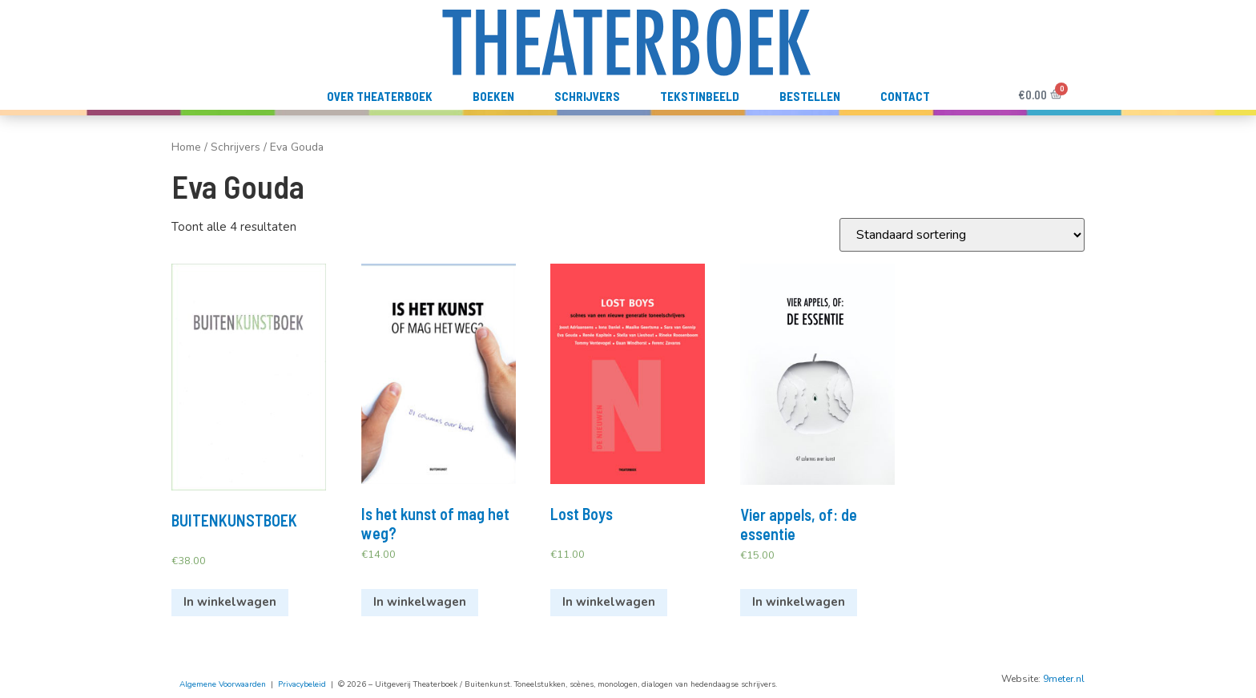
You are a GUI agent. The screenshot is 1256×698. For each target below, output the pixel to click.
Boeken (493, 96)
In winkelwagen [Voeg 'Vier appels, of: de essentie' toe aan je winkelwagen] (798, 602)
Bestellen (809, 96)
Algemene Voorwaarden (222, 684)
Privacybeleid (302, 684)
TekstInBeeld (699, 96)
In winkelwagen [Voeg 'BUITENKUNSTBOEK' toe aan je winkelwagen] (229, 602)
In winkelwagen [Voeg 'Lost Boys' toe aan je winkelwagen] (608, 602)
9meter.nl (1064, 678)
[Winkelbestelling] (962, 235)
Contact (905, 96)
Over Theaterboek (380, 96)
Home (186, 147)
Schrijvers (587, 96)
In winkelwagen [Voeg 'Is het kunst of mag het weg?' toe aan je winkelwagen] (419, 602)
